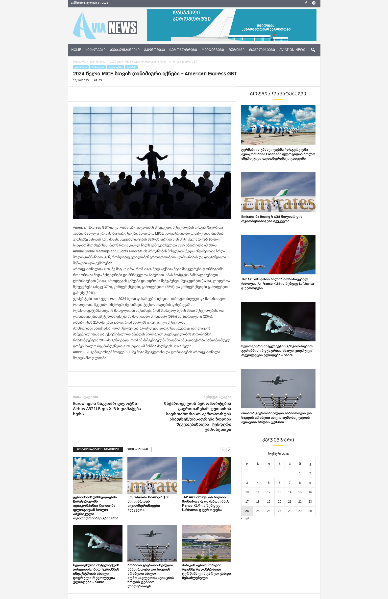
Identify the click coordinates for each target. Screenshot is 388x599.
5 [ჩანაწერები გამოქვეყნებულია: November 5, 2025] (269, 483)
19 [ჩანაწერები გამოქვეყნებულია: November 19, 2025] (268, 501)
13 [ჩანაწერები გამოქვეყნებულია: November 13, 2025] (279, 492)
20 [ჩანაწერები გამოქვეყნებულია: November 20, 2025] (279, 501)
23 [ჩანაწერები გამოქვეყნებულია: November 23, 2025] (310, 501)
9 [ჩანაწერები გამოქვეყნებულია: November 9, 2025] (310, 483)
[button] (313, 50)
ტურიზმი (236, 50)
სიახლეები (95, 50)
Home (76, 50)
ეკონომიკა (154, 50)
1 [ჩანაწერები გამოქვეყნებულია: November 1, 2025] (300, 473)
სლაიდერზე (115, 67)
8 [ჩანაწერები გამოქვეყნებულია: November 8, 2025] (300, 483)
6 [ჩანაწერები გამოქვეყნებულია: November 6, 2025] (280, 483)
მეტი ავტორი (137, 449)
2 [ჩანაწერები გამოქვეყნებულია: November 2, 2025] (310, 473)
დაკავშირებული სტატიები (98, 449)
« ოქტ (245, 518)
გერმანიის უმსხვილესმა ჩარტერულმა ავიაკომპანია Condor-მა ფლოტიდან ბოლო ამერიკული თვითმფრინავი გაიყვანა (95, 508)
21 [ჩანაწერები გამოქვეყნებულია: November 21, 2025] (289, 501)
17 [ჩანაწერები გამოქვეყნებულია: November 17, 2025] (247, 501)
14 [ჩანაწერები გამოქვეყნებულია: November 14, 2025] (289, 492)
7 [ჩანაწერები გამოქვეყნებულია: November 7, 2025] (290, 483)
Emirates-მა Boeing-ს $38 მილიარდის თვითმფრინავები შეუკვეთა (148, 504)
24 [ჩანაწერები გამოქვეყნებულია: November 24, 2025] (247, 511)
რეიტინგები (212, 50)
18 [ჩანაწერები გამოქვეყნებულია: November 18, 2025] (257, 501)
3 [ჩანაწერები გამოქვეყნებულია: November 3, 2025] (247, 483)
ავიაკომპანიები (125, 50)
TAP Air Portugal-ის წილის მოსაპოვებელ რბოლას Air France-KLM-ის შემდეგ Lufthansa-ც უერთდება (206, 504)
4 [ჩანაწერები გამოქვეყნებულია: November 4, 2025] (258, 483)
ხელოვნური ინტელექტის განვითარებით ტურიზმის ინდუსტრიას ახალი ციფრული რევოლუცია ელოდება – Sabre (96, 574)
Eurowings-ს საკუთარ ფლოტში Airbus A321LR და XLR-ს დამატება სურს (107, 409)
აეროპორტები (183, 50)
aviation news (292, 50)
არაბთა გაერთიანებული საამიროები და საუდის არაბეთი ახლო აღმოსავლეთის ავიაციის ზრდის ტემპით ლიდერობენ (150, 576)
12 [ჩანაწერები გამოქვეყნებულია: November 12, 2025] (268, 492)
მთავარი (79, 62)
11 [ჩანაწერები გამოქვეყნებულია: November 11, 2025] (257, 492)
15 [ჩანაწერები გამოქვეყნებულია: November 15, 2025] (300, 492)
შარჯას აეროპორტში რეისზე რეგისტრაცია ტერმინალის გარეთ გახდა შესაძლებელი (206, 572)
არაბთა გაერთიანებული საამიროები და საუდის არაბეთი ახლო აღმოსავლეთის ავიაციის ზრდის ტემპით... (276, 418)
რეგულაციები (262, 50)
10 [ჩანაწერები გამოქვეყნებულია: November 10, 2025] (247, 492)
